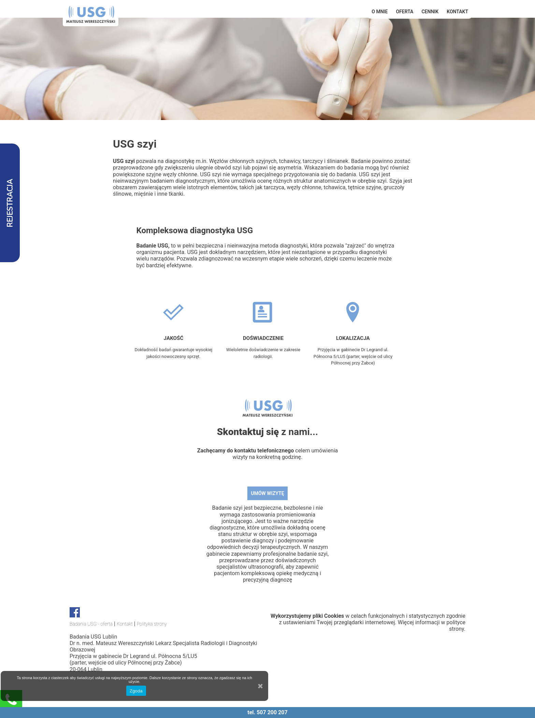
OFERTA (405, 11)
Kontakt (457, 11)
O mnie (380, 11)
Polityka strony (152, 624)
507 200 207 (272, 712)
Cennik (429, 11)
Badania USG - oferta (91, 624)
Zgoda (136, 690)
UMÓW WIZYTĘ (267, 493)
